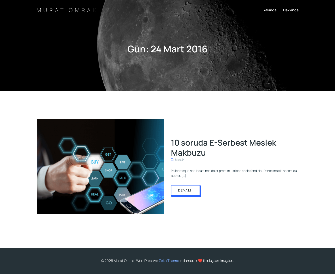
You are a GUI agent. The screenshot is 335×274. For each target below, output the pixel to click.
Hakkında (291, 10)
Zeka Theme (169, 260)
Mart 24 (178, 159)
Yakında (269, 10)
